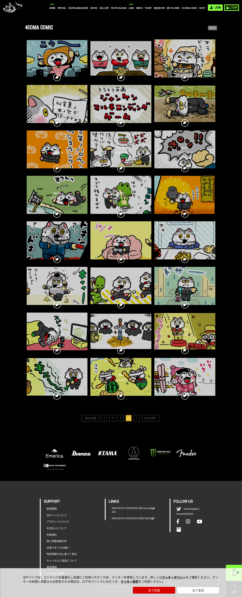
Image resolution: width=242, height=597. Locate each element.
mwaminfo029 (185, 514)
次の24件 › (150, 418)
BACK (212, 27)
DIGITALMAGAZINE (78, 8)
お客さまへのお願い (58, 548)
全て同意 (154, 590)
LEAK (131, 8)
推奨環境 (52, 567)
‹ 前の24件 (90, 418)
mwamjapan (191, 509)
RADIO (139, 8)
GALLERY (104, 8)
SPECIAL (62, 8)
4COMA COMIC (189, 8)
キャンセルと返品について (62, 560)
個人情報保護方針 (57, 541)
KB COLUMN (173, 8)
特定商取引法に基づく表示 (62, 554)
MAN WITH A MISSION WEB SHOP (131, 518)
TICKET (148, 8)
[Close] (237, 572)
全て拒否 (198, 590)
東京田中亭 (159, 8)
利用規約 (52, 535)
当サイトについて (57, 515)
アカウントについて (58, 522)
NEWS (52, 8)
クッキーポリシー (174, 577)
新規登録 (52, 509)
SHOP (202, 8)
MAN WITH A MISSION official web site (132, 510)
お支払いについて (57, 528)
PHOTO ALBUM (118, 8)
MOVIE (93, 8)
